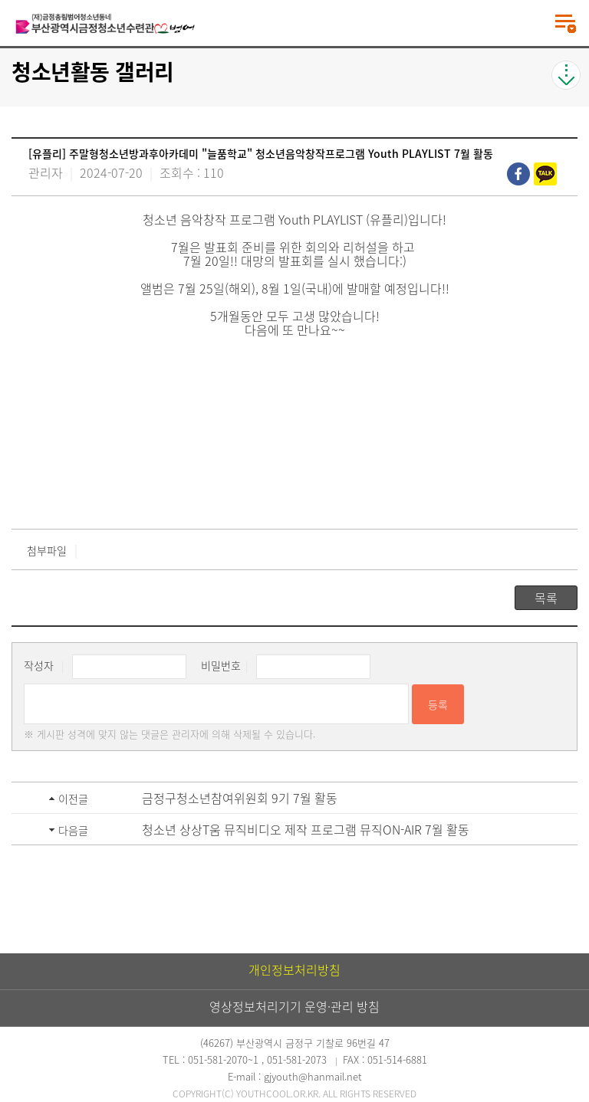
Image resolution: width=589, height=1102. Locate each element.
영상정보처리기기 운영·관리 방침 (294, 1006)
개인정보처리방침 (294, 969)
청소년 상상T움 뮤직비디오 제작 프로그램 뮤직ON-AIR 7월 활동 (305, 829)
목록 (546, 598)
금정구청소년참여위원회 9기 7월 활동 (239, 798)
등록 (438, 704)
